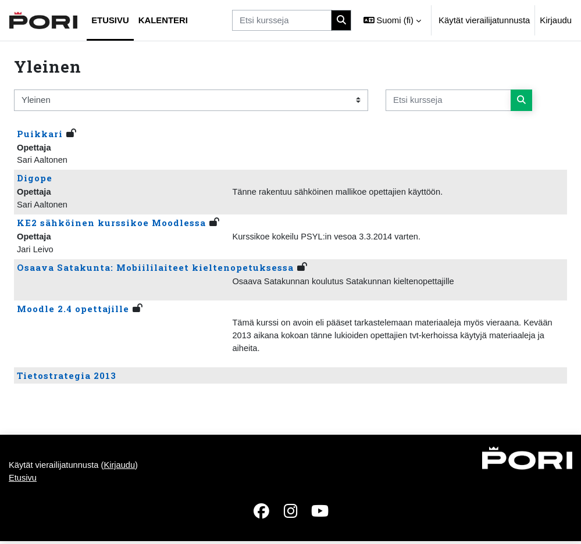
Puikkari (40, 133)
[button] (392, 20)
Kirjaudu (556, 20)
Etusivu (23, 481)
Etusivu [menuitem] (110, 20)
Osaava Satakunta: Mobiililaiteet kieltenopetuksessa (155, 269)
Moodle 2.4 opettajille (73, 310)
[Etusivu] (43, 20)
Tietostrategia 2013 (66, 378)
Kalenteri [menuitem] (163, 20)
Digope (34, 178)
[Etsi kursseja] (282, 20)
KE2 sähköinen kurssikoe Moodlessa (111, 224)
